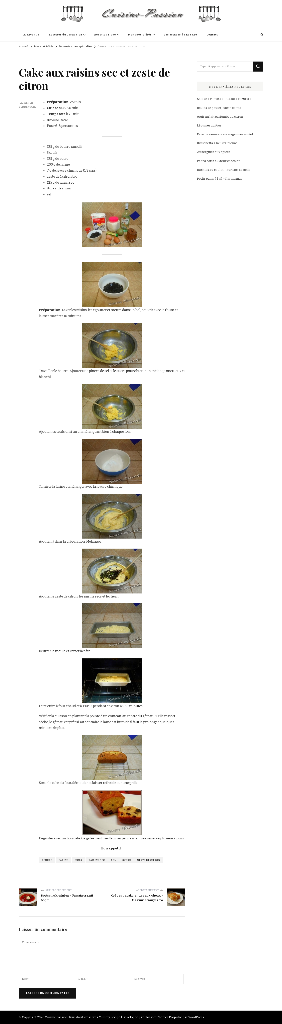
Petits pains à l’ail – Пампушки (219, 178)
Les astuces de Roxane (180, 34)
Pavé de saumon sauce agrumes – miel (225, 134)
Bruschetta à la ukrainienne (217, 143)
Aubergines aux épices (213, 152)
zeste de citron (148, 860)
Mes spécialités (140, 34)
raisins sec (97, 860)
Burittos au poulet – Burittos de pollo (224, 170)
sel (113, 860)
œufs (78, 860)
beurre (47, 860)
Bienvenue (31, 34)
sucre (64, 159)
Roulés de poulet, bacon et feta (219, 108)
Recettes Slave (105, 34)
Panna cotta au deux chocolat (218, 161)
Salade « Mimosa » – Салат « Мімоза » (224, 99)
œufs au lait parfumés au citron (220, 116)
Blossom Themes (156, 1017)
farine (65, 164)
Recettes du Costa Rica (65, 34)
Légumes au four (209, 125)
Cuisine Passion (56, 1017)
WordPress (196, 1017)
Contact (212, 34)
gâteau (91, 838)
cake (55, 783)
